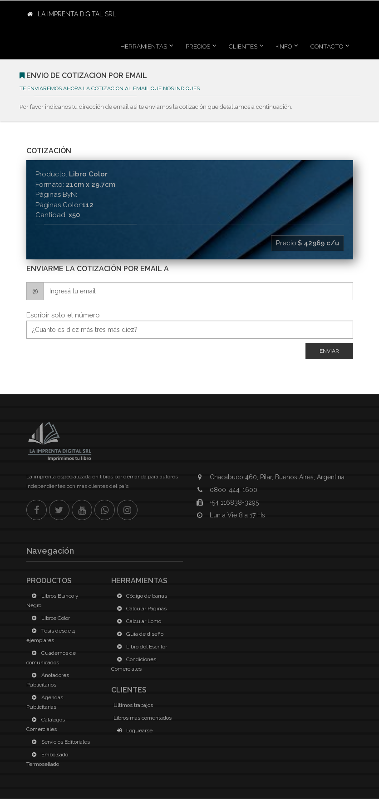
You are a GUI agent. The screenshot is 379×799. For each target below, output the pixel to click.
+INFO (284, 46)
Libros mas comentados (142, 718)
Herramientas (143, 46)
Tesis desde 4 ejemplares (50, 635)
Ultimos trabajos (133, 705)
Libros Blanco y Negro (52, 601)
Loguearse (133, 730)
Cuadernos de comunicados (51, 658)
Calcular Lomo (137, 621)
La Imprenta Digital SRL (71, 14)
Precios (198, 46)
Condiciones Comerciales (133, 664)
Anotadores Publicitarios (47, 680)
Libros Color (49, 618)
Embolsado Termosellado (47, 759)
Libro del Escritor (140, 646)
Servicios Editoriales (59, 742)
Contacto (326, 46)
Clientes (243, 46)
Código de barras (140, 596)
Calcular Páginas (140, 608)
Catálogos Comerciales (45, 724)
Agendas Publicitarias (44, 702)
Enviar (329, 351)
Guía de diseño (138, 634)
